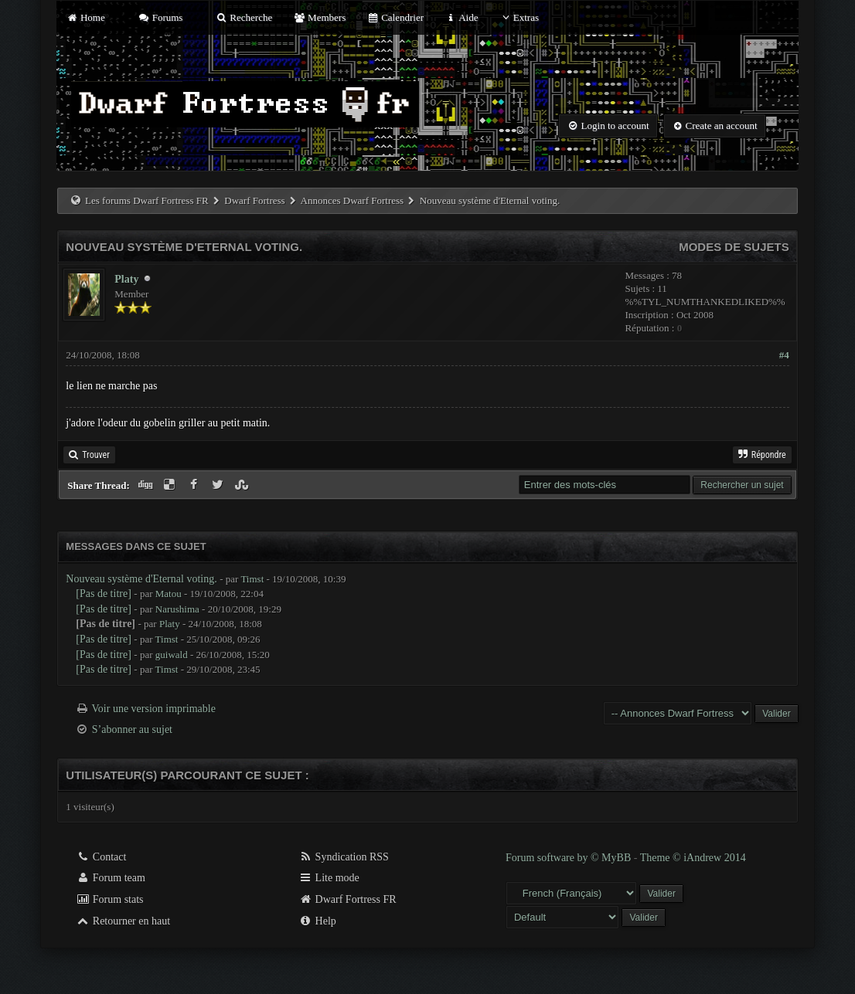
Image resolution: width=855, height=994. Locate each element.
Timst (252, 579)
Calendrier (395, 17)
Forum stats (109, 899)
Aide (461, 17)
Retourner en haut (123, 921)
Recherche (244, 17)
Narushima (177, 609)
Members (319, 17)
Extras (519, 17)
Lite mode (328, 878)
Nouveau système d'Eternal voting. (141, 579)
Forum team (110, 878)
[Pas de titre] (103, 593)
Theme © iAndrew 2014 (693, 857)
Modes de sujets (734, 246)
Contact (101, 857)
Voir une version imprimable (154, 708)
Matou (168, 593)
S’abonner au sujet (132, 729)
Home (85, 17)
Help (317, 921)
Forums (160, 17)
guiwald (171, 654)
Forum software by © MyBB (570, 857)
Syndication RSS (343, 857)
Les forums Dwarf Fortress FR (147, 200)
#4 (784, 355)
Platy (126, 279)
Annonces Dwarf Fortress (352, 200)
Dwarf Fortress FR (347, 899)
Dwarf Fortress (254, 200)
